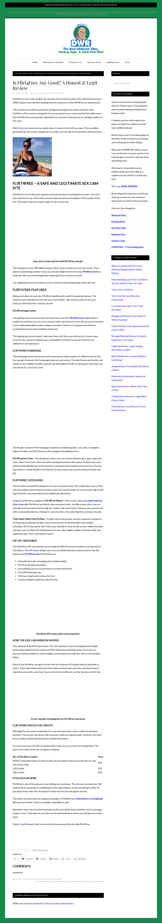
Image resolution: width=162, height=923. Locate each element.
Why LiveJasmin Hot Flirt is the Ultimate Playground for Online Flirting (126, 269)
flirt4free (44, 881)
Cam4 (22, 824)
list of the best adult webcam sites (56, 903)
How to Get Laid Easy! (122, 289)
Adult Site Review (24, 879)
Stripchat (22, 128)
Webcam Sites (55, 879)
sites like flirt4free (94, 881)
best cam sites (41, 879)
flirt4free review (74, 881)
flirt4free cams (57, 881)
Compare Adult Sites (81, 39)
